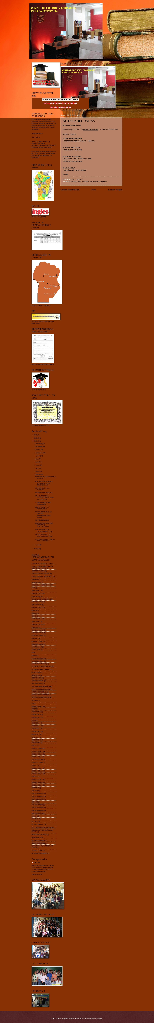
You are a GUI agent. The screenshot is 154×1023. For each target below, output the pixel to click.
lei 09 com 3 (35, 737)
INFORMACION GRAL (39, 692)
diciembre (39, 443)
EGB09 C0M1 (36, 650)
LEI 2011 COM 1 (37, 768)
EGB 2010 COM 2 (37, 633)
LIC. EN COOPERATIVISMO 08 (42, 827)
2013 (35, 435)
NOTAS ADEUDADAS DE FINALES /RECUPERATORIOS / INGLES (43, 514)
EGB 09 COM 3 (36, 624)
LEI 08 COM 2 (36, 714)
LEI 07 (34, 709)
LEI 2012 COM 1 (37, 779)
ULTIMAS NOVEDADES (39, 853)
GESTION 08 (36, 672)
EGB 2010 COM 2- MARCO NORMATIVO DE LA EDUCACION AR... (44, 483)
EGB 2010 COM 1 (37, 602)
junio (37, 462)
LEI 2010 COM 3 (37, 757)
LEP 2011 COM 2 (37, 796)
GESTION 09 (36, 675)
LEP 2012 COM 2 (37, 810)
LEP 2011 (35, 791)
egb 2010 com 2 (37, 605)
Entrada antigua (115, 190)
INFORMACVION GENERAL (41, 697)
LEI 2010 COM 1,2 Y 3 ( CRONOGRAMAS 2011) (43, 535)
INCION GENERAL (38, 681)
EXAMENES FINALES (39, 664)
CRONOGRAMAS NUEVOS (41, 574)
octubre (38, 450)
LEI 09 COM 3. (36, 740)
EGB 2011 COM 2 (37, 644)
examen (34, 655)
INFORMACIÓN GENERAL (40, 689)
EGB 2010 (35, 627)
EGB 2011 (35, 638)
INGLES (34, 700)
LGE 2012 (35, 822)
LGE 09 (34, 816)
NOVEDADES (36, 837)
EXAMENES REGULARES (40, 669)
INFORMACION (37, 683)
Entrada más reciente (69, 190)
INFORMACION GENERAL (98, 181)
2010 (35, 549)
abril (37, 468)
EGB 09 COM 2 (36, 593)
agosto (38, 456)
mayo (37, 465)
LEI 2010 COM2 (37, 762)
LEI (33, 703)
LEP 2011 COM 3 (37, 799)
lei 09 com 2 (35, 734)
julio (37, 459)
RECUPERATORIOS (38, 843)
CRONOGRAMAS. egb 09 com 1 (42, 576)
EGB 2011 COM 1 (37, 641)
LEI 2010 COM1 (37, 759)
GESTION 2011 (37, 678)
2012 (35, 438)
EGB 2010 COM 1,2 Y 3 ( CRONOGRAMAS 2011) (43, 530)
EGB (33, 588)
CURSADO (35, 579)
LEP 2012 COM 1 (37, 807)
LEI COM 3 (35, 788)
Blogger (99, 1018)
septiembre (39, 453)
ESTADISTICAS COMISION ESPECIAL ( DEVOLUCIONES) (44, 524)
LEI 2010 (34, 745)
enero (38, 545)
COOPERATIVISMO (38, 571)
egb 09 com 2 (36, 621)
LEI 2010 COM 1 (37, 706)
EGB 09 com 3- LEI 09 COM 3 (41, 599)
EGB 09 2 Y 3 (36, 616)
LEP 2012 (35, 802)
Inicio (93, 190)
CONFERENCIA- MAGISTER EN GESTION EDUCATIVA (42, 567)
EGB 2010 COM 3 (37, 636)
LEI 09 (34, 720)
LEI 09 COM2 (36, 743)
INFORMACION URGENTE (40, 695)
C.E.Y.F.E (37, 862)
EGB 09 (34, 613)
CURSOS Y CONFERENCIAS (41, 585)
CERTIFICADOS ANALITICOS (41, 563)
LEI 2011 (34, 765)
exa (33, 652)
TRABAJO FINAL (37, 850)
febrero (38, 474)
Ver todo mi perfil (37, 874)
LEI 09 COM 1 (36, 731)
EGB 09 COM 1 (36, 619)
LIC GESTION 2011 (38, 824)
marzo (38, 471)
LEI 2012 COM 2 (37, 782)
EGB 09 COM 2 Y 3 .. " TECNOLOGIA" (42, 508)
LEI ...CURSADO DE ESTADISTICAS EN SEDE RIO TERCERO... (44, 497)
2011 (35, 441)
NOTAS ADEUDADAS (42, 520)
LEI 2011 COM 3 (37, 774)
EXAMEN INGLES (37, 658)
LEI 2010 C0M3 (36, 748)
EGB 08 (34, 610)
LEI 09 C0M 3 (36, 728)
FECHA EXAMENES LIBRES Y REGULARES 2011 (45, 540)
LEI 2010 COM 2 (37, 754)
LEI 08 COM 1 (36, 712)
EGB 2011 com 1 (37, 607)
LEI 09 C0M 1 (36, 723)
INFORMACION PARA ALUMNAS (42, 489)
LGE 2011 (35, 819)
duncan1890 (79, 1018)
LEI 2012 (34, 776)
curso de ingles (36, 582)
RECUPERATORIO (38, 840)
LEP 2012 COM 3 (37, 805)
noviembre (39, 446)
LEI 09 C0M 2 (36, 726)
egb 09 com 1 (36, 590)
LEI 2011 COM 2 (37, 771)
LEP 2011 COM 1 (37, 793)
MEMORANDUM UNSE (39, 834)
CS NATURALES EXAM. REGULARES (43, 503)
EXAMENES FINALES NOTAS (79, 181)
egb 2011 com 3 (37, 647)
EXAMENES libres (37, 661)
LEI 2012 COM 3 (37, 785)
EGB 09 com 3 (36, 596)
